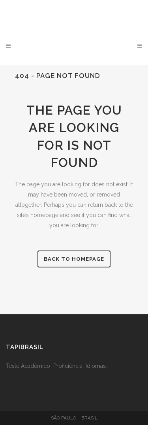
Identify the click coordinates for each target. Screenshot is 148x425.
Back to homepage (74, 259)
